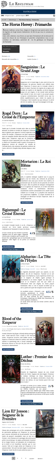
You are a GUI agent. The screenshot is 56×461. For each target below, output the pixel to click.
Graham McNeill (25, 324)
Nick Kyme (8, 325)
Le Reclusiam (4, 4)
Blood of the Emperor (19, 317)
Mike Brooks (46, 267)
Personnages (8, 217)
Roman (31, 76)
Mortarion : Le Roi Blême (35, 162)
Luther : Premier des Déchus (35, 354)
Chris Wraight (27, 79)
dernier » (40, 453)
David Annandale (28, 172)
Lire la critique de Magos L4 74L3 (14, 248)
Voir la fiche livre (26, 106)
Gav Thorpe (9, 125)
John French (22, 220)
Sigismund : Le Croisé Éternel (14, 210)
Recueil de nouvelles (12, 321)
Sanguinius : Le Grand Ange (32, 69)
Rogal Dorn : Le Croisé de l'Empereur (18, 115)
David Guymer (17, 324)
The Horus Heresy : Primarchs (29, 20)
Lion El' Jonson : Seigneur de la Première (15, 410)
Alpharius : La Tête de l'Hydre (37, 257)
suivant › (32, 453)
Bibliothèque (12, 20)
